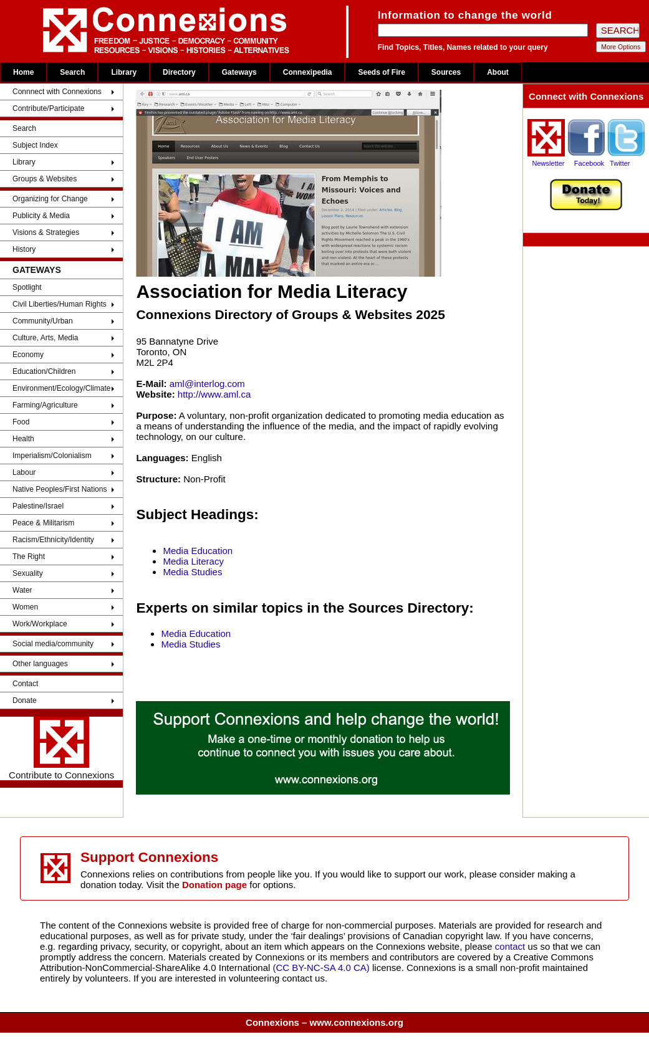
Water (22, 590)
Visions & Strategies (45, 232)
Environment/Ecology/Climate (61, 388)
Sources (446, 72)
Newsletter (548, 163)
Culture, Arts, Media (45, 337)
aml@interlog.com (207, 383)
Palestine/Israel (38, 506)
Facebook (589, 163)
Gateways (239, 72)
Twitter (620, 163)
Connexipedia (307, 72)
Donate (24, 700)
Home (23, 72)
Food (20, 422)
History (24, 249)
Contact (25, 683)
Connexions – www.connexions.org (324, 1022)
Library (124, 72)
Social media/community (53, 643)
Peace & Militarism (43, 523)
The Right (28, 556)
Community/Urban (42, 321)
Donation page (214, 884)
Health (23, 438)
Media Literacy (193, 561)
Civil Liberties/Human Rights (59, 304)
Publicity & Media (41, 215)
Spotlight (27, 287)
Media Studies (192, 571)
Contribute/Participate (48, 108)
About (498, 72)
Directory (179, 72)
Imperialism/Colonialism (52, 455)
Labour (24, 472)
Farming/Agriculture (45, 405)
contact (511, 946)
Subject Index (35, 145)
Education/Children (43, 371)
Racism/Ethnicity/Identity (53, 539)
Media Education (198, 550)
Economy (28, 354)
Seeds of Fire (381, 72)
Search (72, 72)
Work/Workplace (39, 623)
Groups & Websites (44, 178)
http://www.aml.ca (214, 394)
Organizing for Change (50, 198)
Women (25, 607)
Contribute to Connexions (61, 748)
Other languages (40, 663)
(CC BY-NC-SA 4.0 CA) (321, 967)
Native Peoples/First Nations (59, 489)
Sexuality (27, 573)
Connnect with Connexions (57, 91)
